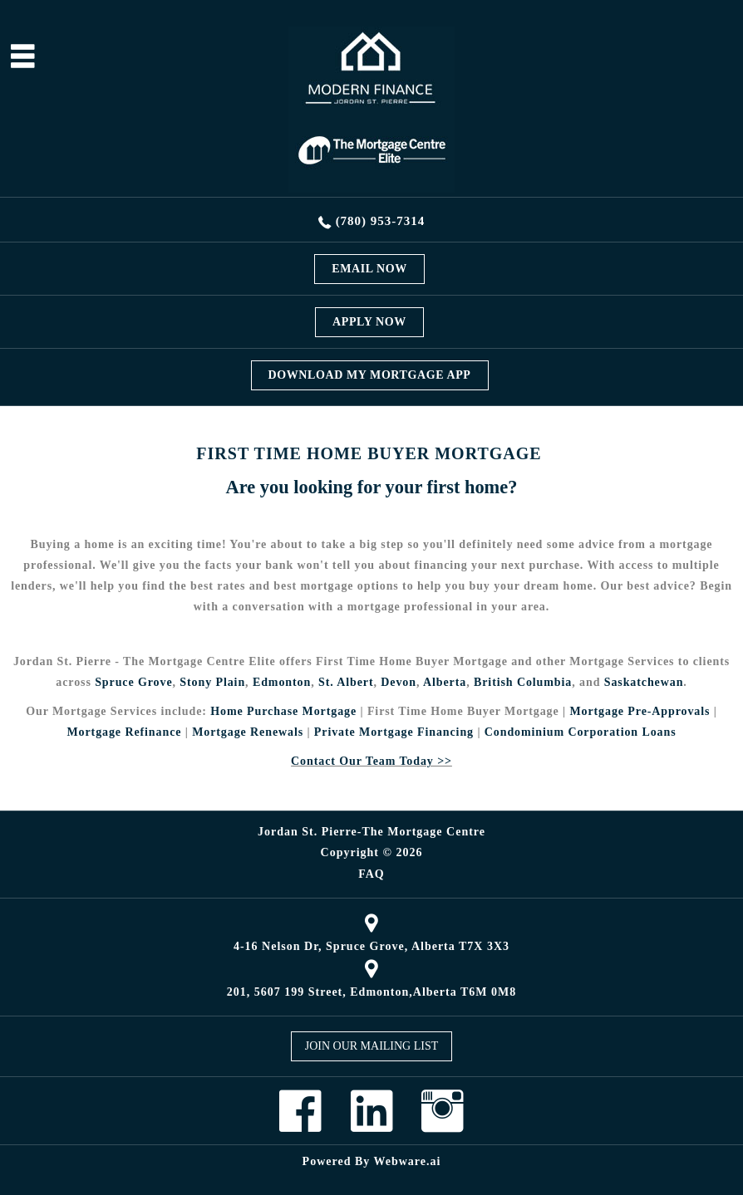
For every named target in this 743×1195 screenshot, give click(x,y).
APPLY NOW (369, 322)
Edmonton (282, 682)
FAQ (371, 874)
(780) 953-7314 (381, 221)
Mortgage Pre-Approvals (639, 711)
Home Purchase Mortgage (283, 711)
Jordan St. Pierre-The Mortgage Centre (371, 831)
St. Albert (346, 682)
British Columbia (523, 682)
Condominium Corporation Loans (581, 732)
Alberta (444, 682)
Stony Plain (212, 682)
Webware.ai (407, 1161)
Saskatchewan (644, 682)
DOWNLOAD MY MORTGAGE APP (369, 375)
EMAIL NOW (369, 268)
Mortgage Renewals (247, 732)
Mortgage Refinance (123, 732)
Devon (398, 682)
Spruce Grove (133, 682)
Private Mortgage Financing (394, 732)
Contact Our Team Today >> (371, 761)
